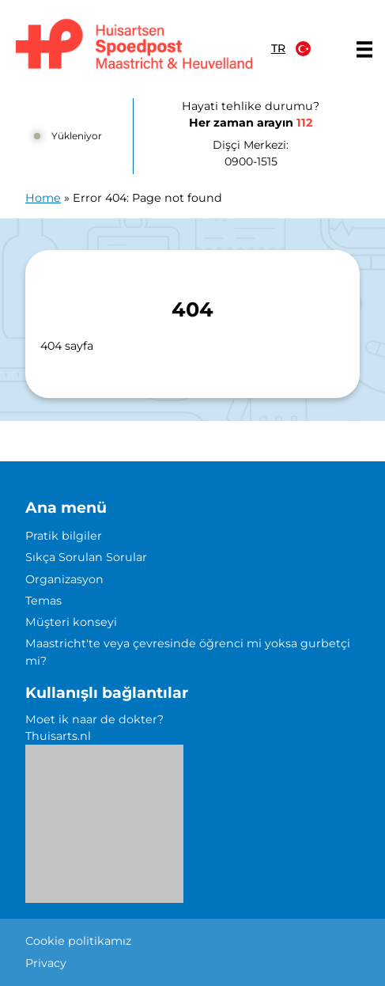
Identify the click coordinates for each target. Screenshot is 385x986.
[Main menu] (364, 49)
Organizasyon (64, 579)
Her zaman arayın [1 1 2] (250, 123)
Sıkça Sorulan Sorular (86, 557)
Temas (43, 600)
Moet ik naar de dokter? (94, 719)
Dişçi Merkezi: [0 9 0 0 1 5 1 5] (251, 154)
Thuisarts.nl (58, 736)
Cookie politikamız (78, 941)
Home (43, 198)
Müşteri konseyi (71, 622)
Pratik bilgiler (63, 536)
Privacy (45, 963)
